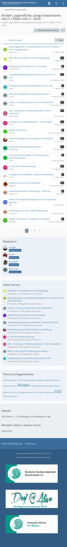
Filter (59, 40)
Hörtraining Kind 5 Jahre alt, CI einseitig (26, 315)
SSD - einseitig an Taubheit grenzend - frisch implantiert (34, 344)
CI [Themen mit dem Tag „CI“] (18, 380)
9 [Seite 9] (34, 230)
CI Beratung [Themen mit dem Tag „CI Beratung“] (24, 380)
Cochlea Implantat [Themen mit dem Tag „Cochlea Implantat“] (36, 380)
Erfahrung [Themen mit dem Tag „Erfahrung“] (55, 380)
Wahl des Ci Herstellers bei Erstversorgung (27, 290)
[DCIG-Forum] (20, 3)
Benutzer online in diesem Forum (21, 425)
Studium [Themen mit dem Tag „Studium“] (14, 396)
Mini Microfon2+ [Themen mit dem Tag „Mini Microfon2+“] (9, 392)
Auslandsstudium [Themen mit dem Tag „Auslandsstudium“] (9, 380)
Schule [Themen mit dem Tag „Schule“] (40, 392)
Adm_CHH (13, 269)
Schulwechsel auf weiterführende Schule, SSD (29, 358)
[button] (63, 30)
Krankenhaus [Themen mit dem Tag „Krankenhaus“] (48, 386)
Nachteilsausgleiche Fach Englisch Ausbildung (29, 329)
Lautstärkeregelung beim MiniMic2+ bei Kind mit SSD (32, 322)
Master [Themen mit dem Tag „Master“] (57, 386)
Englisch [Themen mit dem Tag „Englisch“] (47, 380)
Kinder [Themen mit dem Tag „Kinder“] (24, 385)
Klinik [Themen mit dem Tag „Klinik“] (40, 386)
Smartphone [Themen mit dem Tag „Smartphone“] (49, 392)
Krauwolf (13, 261)
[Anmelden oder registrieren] (56, 3)
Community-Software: (33, 453)
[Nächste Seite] (39, 231)
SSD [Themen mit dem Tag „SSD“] (58, 391)
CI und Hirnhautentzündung (20, 336)
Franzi (12, 254)
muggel (12, 247)
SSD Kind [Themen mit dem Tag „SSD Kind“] (6, 396)
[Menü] (63, 3)
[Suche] (49, 3)
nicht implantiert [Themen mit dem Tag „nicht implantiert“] (22, 392)
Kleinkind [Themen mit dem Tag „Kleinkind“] (34, 386)
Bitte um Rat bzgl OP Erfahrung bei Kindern (28, 351)
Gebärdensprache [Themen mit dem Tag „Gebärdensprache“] (10, 386)
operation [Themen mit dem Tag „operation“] (34, 392)
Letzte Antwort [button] (15, 40)
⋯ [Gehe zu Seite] (31, 230)
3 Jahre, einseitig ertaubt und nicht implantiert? (30, 308)
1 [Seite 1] (26, 230)
